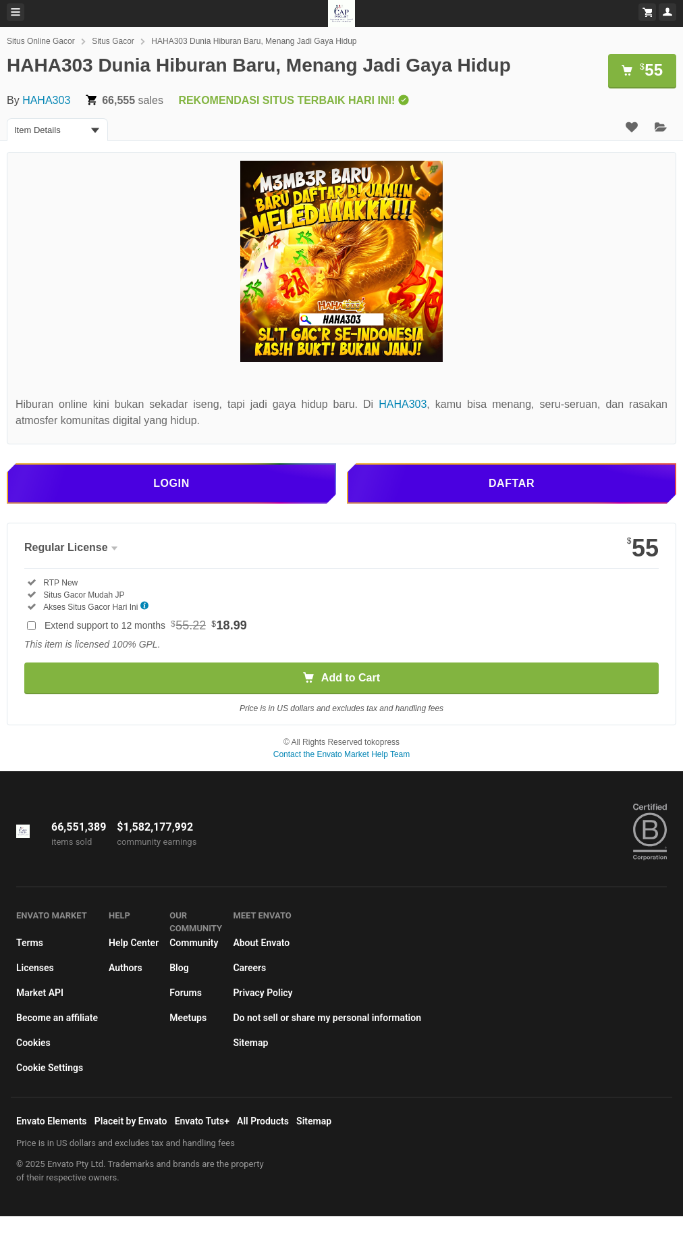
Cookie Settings (49, 1067)
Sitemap (250, 1042)
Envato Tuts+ (202, 1121)
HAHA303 (46, 100)
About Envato (261, 942)
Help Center (134, 942)
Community (193, 942)
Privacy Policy (262, 992)
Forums (185, 992)
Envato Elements (51, 1121)
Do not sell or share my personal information (327, 1017)
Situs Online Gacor (41, 41)
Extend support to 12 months (146, 625)
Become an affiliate (57, 1017)
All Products (263, 1121)
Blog (178, 967)
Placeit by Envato (130, 1121)
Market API (39, 992)
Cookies (33, 1042)
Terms (29, 942)
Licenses (35, 967)
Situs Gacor (113, 41)
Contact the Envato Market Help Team (341, 754)
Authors (125, 967)
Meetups (188, 1017)
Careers (249, 967)
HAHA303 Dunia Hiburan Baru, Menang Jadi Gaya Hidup (253, 41)
